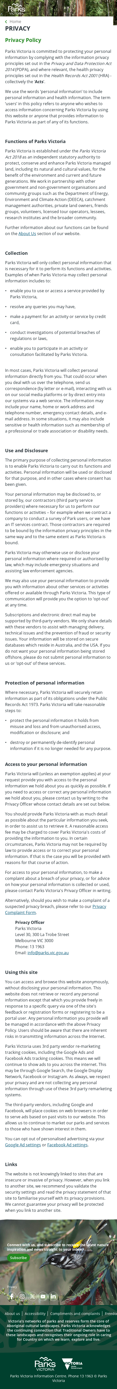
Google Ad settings (23, 1145)
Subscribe (18, 1257)
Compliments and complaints (75, 1313)
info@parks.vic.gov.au (48, 952)
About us (12, 1313)
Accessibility (35, 1313)
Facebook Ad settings (67, 1145)
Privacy (12, 1287)
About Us (27, 233)
